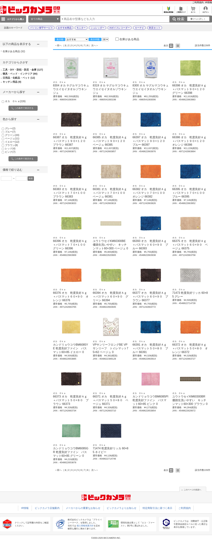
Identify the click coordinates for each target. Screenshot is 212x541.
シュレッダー (97, 27)
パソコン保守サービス (41, 27)
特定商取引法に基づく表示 (157, 508)
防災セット (154, 27)
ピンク (10, 151)
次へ (93, 45)
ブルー (10, 131)
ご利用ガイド (181, 11)
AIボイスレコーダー (119, 27)
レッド (10, 148)
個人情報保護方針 (85, 525)
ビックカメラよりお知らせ (121, 508)
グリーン (12, 135)
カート (193, 11)
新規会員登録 (168, 11)
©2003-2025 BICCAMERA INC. (106, 538)
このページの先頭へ (192, 490)
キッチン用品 (12, 81)
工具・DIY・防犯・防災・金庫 (23, 69)
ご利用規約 (198, 2)
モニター (81, 27)
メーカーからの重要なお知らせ (83, 508)
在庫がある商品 (14, 51)
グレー (10, 128)
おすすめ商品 (65, 27)
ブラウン (11, 145)
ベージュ (12, 138)
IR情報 (208, 2)
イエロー (12, 141)
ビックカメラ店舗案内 (47, 508)
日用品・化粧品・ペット (19, 77)
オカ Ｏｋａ (15, 101)
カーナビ (139, 27)
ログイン (205, 11)
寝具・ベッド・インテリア (20, 73)
